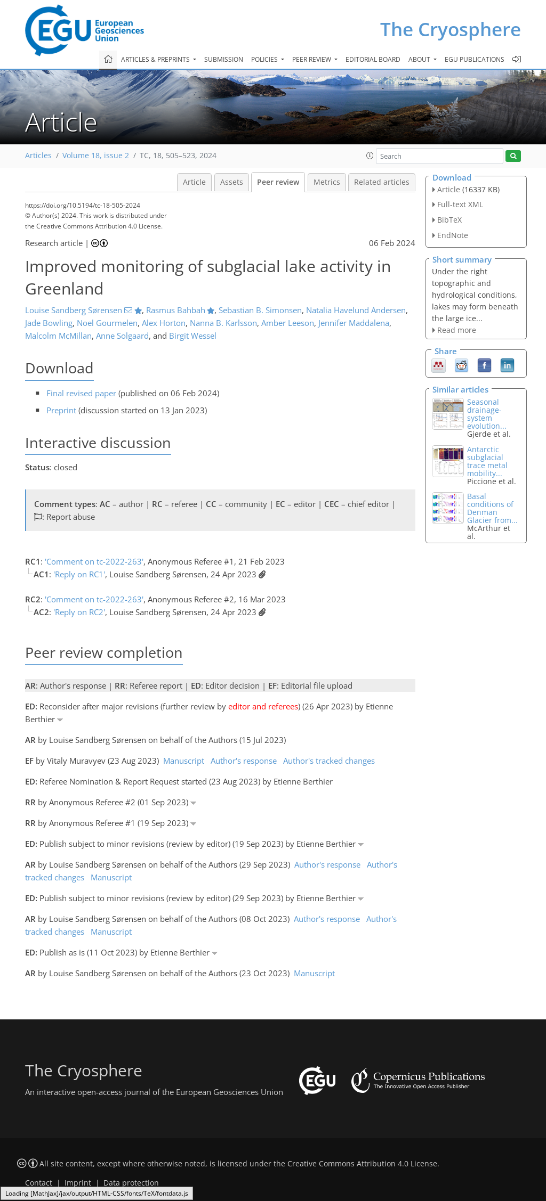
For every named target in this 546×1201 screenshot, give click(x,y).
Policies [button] (265, 59)
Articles (38, 155)
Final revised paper (81, 393)
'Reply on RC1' (79, 574)
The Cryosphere (450, 29)
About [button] (420, 59)
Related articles (382, 182)
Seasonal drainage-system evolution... (487, 414)
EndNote (452, 235)
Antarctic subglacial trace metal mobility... (487, 461)
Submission (223, 59)
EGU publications (474, 59)
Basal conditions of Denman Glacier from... (492, 508)
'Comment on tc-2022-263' (94, 561)
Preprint (61, 410)
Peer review (278, 182)
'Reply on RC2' (79, 612)
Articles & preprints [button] (156, 59)
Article (194, 182)
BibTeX (449, 220)
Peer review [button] (312, 59)
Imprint (78, 1183)
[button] (370, 155)
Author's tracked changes (329, 760)
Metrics (327, 182)
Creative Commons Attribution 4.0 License (362, 1164)
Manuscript (183, 760)
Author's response (244, 760)
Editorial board (373, 59)
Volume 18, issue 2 (95, 155)
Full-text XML (460, 204)
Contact (38, 1183)
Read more (456, 330)
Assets (231, 182)
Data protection (131, 1183)
